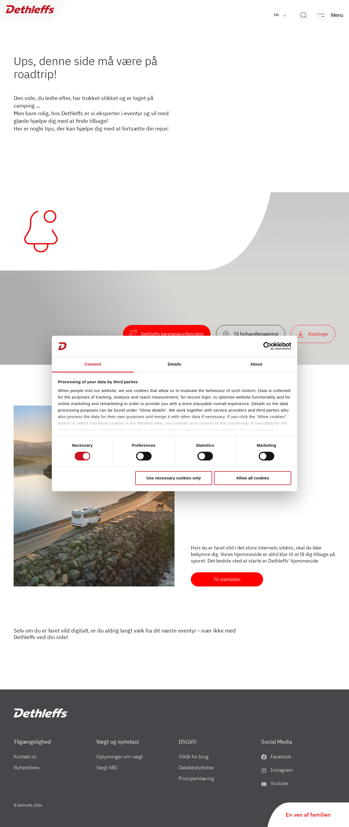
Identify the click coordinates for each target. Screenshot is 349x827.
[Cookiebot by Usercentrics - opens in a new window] (267, 346)
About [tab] (256, 364)
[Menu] (326, 15)
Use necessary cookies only (173, 478)
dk (281, 15)
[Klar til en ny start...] (94, 496)
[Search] (303, 15)
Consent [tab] (93, 364)
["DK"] (40, 713)
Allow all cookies (252, 478)
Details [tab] (174, 364)
